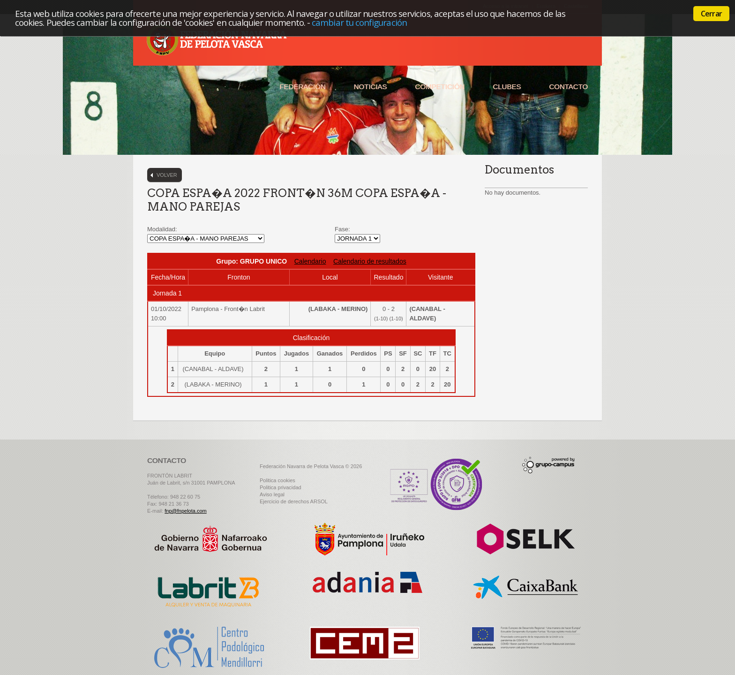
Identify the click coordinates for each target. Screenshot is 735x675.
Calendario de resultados (369, 261)
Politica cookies (277, 480)
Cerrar (711, 13)
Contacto (568, 87)
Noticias (370, 87)
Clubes (507, 87)
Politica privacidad (280, 487)
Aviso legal (272, 494)
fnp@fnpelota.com (185, 511)
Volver (167, 175)
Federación (302, 87)
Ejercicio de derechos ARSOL (294, 501)
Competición (440, 87)
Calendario (310, 261)
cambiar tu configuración (359, 22)
